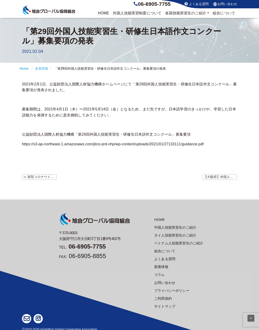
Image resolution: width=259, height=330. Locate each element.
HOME (103, 13)
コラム (157, 273)
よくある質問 (197, 4)
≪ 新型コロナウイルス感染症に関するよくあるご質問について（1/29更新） (40, 177)
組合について (224, 13)
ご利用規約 (161, 296)
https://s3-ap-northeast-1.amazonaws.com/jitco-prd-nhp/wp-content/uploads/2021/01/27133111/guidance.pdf (113, 144)
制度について (137, 13)
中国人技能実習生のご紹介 (172, 227)
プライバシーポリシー (169, 288)
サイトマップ (162, 303)
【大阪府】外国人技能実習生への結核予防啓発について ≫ (220, 177)
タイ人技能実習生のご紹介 (172, 235)
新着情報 (41, 68)
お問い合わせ (225, 4)
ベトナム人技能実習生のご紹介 (175, 242)
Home (24, 68)
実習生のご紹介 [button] (185, 13)
